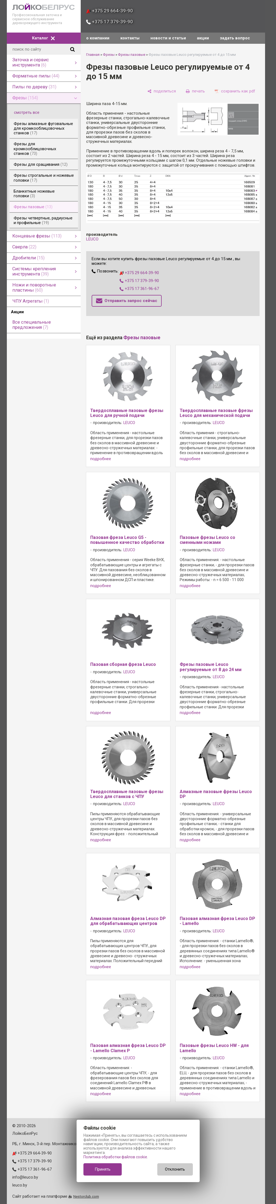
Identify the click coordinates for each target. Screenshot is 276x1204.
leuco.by (19, 1185)
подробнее (100, 459)
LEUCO (92, 239)
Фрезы (109, 55)
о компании (97, 38)
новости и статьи (168, 38)
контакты (130, 38)
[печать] (195, 91)
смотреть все (30, 112)
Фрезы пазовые (131, 55)
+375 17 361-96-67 (139, 288)
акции (203, 38)
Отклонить (175, 1169)
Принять (103, 1169)
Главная (93, 55)
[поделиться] (161, 91)
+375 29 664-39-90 (109, 10)
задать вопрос (235, 38)
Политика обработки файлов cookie (115, 1157)
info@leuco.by (25, 1177)
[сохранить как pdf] (235, 91)
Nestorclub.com (86, 1196)
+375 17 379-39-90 (109, 21)
